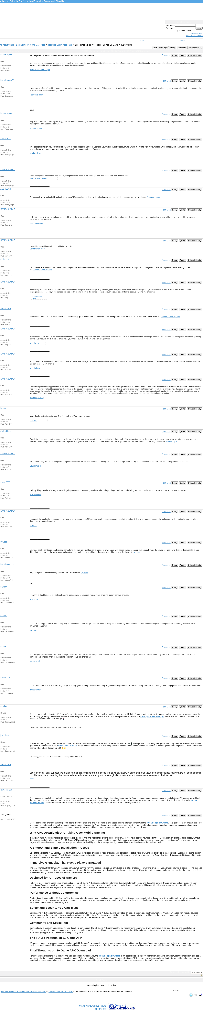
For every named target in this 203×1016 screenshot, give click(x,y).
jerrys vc (33, 630)
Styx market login (37, 249)
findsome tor (35, 690)
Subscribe (182, 48)
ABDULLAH (5, 189)
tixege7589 (5, 482)
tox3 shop (34, 599)
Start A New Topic (160, 48)
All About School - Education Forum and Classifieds (23, 45)
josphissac (5, 735)
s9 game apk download (157, 823)
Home (142, 40)
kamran (3, 408)
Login (199, 28)
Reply (172, 48)
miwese (3, 542)
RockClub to (35, 153)
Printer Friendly (195, 48)
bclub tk (33, 420)
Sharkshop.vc (172, 441)
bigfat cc (136, 552)
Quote (182, 55)
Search (183, 40)
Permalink (166, 55)
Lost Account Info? (194, 35)
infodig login (35, 368)
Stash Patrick (35, 466)
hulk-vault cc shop (36, 128)
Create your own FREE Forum (92, 1006)
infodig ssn (34, 343)
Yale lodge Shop (37, 397)
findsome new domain (42, 270)
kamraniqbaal (6, 54)
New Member (197, 33)
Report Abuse (100, 1009)
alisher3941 (5, 139)
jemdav (3, 706)
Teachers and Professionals (60, 45)
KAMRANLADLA (7, 169)
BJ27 (32, 778)
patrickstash (35, 661)
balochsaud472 (7, 80)
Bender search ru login (40, 69)
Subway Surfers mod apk (152, 716)
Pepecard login (36, 95)
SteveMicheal (6, 790)
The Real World (36, 224)
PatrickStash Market (39, 178)
